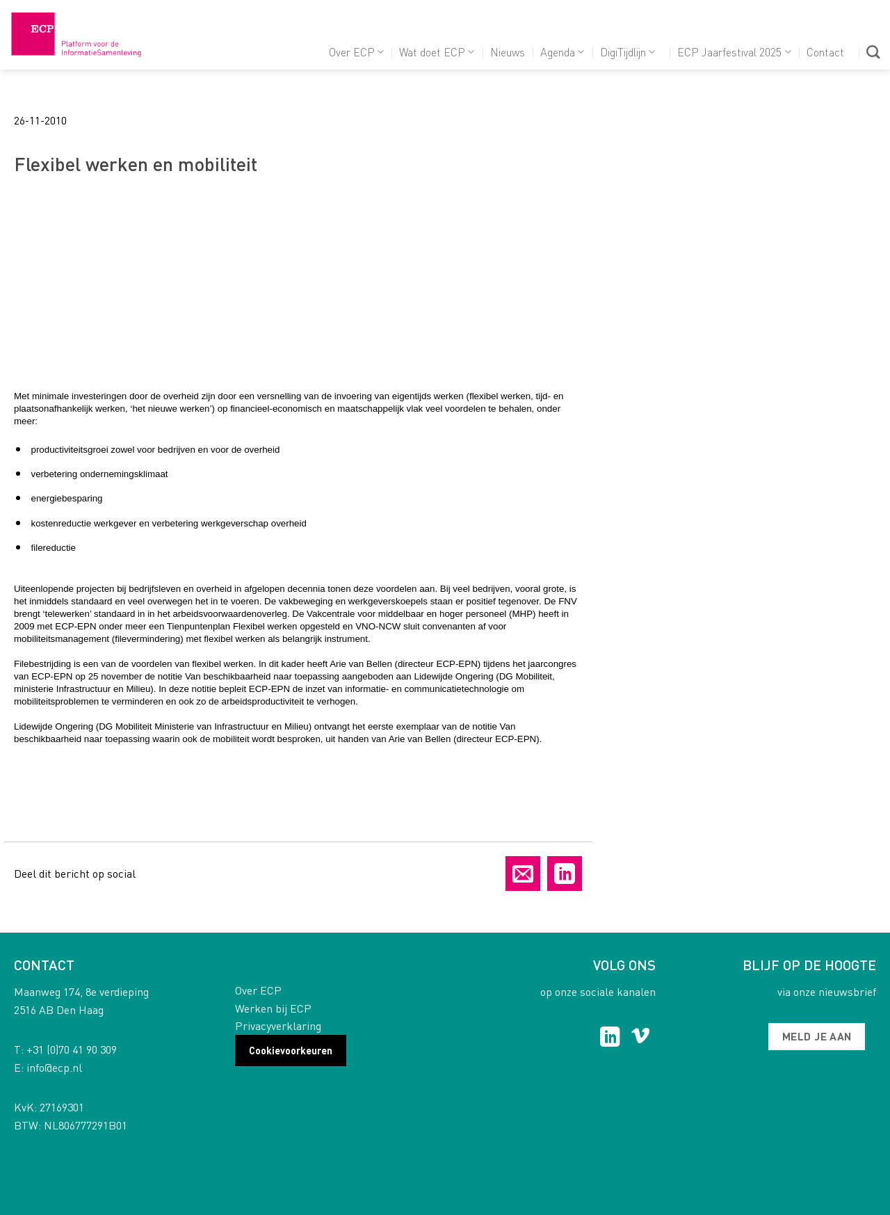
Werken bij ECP (273, 1008)
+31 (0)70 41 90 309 (71, 1049)
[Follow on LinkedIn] (610, 1038)
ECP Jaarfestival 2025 (734, 52)
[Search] (873, 52)
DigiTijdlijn (627, 52)
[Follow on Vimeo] (641, 1038)
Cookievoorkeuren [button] (290, 1050)
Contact (825, 52)
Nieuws (507, 52)
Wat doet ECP (436, 52)
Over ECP (356, 52)
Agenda (562, 52)
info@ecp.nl (54, 1067)
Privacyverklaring (278, 1025)
